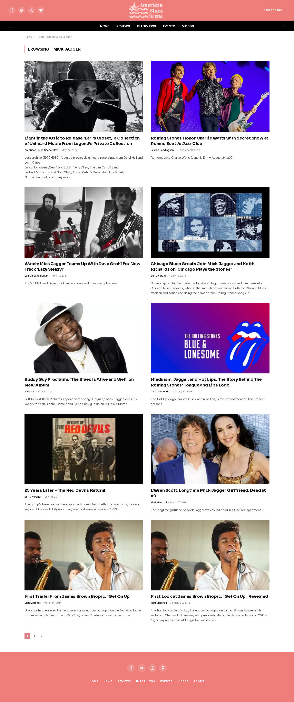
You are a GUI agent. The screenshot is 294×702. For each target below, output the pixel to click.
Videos (183, 681)
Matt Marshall (159, 502)
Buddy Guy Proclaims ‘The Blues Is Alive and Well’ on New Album (79, 382)
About (199, 681)
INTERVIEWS (146, 26)
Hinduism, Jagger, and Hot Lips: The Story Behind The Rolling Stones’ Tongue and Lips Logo (206, 382)
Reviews (124, 681)
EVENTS (169, 26)
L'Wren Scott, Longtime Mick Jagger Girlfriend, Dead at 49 (208, 493)
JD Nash (29, 391)
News (108, 681)
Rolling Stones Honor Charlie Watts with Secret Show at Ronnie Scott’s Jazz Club (209, 141)
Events (166, 681)
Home (93, 681)
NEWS (104, 26)
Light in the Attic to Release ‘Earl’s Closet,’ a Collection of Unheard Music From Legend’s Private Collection (82, 141)
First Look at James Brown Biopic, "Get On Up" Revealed (209, 596)
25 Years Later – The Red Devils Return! (64, 490)
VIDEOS (188, 26)
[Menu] (10, 26)
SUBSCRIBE (273, 10)
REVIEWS (123, 26)
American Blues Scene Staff (41, 150)
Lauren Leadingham (163, 150)
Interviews (145, 681)
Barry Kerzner (159, 275)
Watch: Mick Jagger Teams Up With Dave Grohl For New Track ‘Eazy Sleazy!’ (82, 266)
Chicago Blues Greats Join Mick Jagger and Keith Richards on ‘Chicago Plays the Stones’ (202, 266)
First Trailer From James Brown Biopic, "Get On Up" (77, 596)
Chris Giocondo (160, 391)
